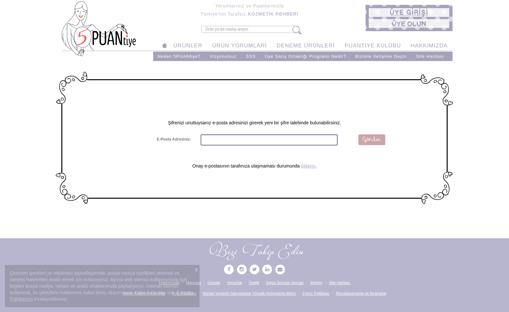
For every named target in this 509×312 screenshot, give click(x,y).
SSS (250, 56)
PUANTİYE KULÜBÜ (372, 46)
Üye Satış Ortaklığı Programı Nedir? (305, 56)
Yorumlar (234, 283)
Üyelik (254, 283)
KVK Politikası (184, 293)
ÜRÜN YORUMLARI (239, 46)
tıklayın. (309, 165)
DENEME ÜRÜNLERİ (306, 46)
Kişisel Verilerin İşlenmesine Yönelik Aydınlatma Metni (249, 293)
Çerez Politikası (316, 293)
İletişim (316, 283)
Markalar (193, 283)
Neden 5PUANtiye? (179, 56)
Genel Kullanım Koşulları (144, 293)
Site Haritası (430, 56)
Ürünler (213, 283)
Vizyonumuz (223, 56)
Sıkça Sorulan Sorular (285, 283)
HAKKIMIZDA (429, 46)
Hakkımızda (169, 283)
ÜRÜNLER (187, 46)
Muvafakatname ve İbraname (361, 293)
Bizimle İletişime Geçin (381, 56)
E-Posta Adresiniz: (174, 139)
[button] (409, 12)
